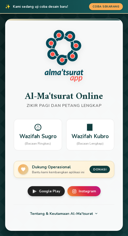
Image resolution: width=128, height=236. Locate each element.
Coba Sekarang (106, 7)
